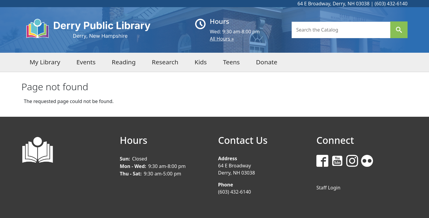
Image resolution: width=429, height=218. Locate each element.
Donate (266, 62)
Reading (124, 62)
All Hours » (222, 38)
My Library (44, 62)
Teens (231, 62)
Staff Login (328, 187)
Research (165, 62)
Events (86, 62)
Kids (201, 62)
